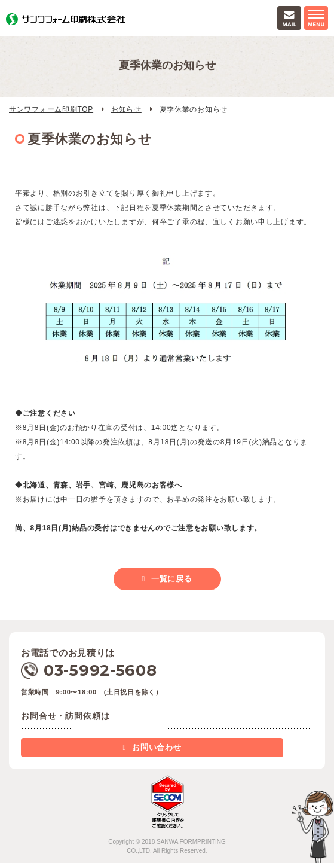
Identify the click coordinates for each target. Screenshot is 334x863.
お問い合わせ (156, 747)
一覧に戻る (171, 578)
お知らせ (126, 109)
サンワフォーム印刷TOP (51, 109)
